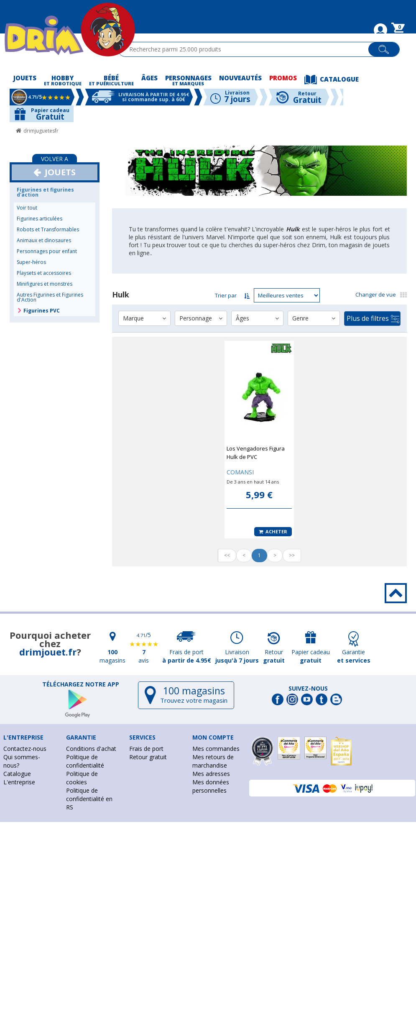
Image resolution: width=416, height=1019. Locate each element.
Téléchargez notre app (80, 684)
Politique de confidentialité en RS (89, 798)
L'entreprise (19, 782)
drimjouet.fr (48, 651)
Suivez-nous (308, 688)
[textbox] (247, 49)
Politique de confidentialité (85, 761)
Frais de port (146, 749)
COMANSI (240, 472)
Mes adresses (211, 774)
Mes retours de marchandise (213, 761)
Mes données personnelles (210, 786)
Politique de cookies (82, 778)
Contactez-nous (24, 749)
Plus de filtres (373, 318)
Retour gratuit (148, 757)
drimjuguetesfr (41, 130)
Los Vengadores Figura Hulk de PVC (256, 453)
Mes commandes (216, 749)
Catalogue (17, 774)
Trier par (226, 295)
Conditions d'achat (91, 749)
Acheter (273, 531)
